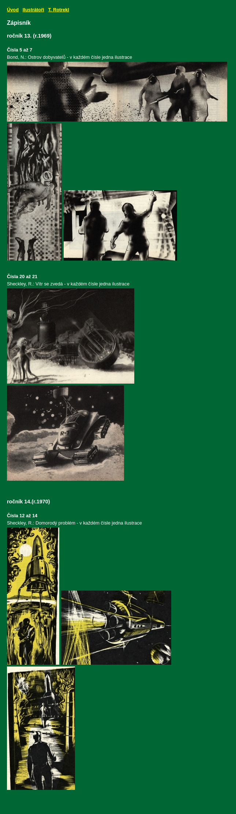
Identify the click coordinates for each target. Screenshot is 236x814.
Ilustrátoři (33, 9)
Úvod (13, 9)
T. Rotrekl (58, 9)
